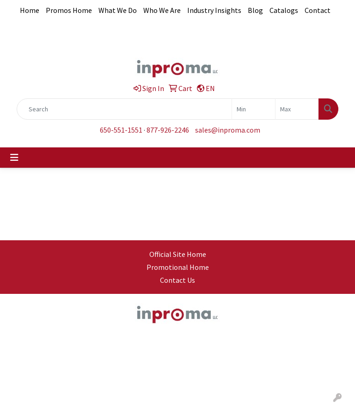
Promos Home (69, 10)
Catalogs (283, 10)
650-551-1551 (121, 129)
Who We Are (162, 10)
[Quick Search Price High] (297, 109)
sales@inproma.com (227, 129)
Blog (255, 10)
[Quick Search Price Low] (253, 109)
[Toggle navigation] (14, 157)
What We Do (117, 10)
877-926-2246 (168, 129)
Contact (318, 10)
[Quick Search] (124, 109)
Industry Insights (214, 10)
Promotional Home (178, 267)
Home (29, 10)
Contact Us (177, 280)
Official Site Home (177, 254)
